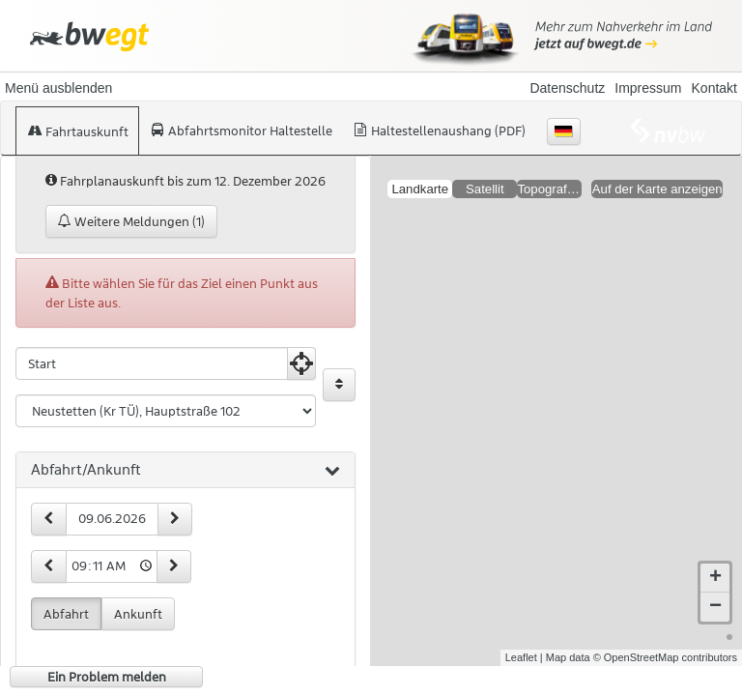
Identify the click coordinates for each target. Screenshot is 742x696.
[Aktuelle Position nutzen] (301, 363)
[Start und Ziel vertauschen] (339, 384)
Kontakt (714, 88)
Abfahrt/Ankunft (185, 470)
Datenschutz (567, 88)
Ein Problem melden (106, 676)
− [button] (715, 591)
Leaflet (521, 642)
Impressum (647, 88)
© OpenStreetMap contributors (665, 642)
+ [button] (715, 562)
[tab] (185, 470)
